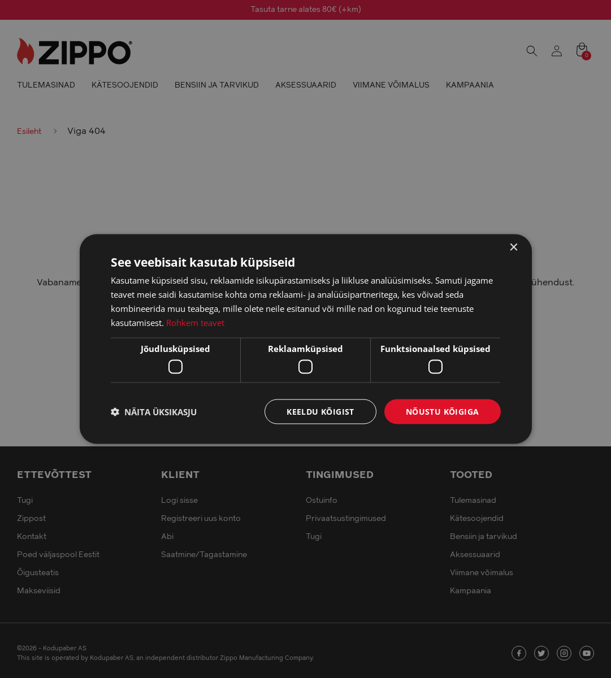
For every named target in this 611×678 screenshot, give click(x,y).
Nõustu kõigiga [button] (442, 411)
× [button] (513, 247)
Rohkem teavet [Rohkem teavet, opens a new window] (195, 322)
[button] (154, 411)
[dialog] (305, 339)
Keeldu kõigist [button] (320, 411)
